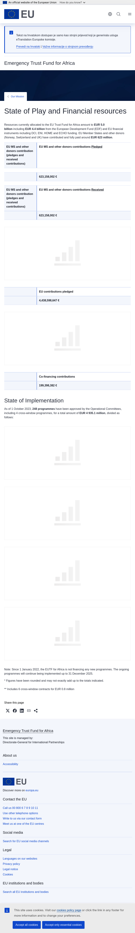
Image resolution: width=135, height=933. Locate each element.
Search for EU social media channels (26, 841)
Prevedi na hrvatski (28, 46)
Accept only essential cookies (63, 924)
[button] (8, 710)
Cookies (8, 874)
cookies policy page (69, 910)
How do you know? (72, 2)
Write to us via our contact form (22, 818)
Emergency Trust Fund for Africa (28, 731)
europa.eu (32, 790)
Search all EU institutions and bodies (26, 891)
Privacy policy (11, 863)
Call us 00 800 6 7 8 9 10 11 (20, 807)
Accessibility (10, 764)
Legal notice (10, 869)
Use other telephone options (20, 813)
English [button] (110, 14)
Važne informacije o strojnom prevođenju (67, 46)
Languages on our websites (20, 858)
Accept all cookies (26, 924)
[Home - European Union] (19, 14)
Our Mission (17, 96)
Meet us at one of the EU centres (23, 823)
